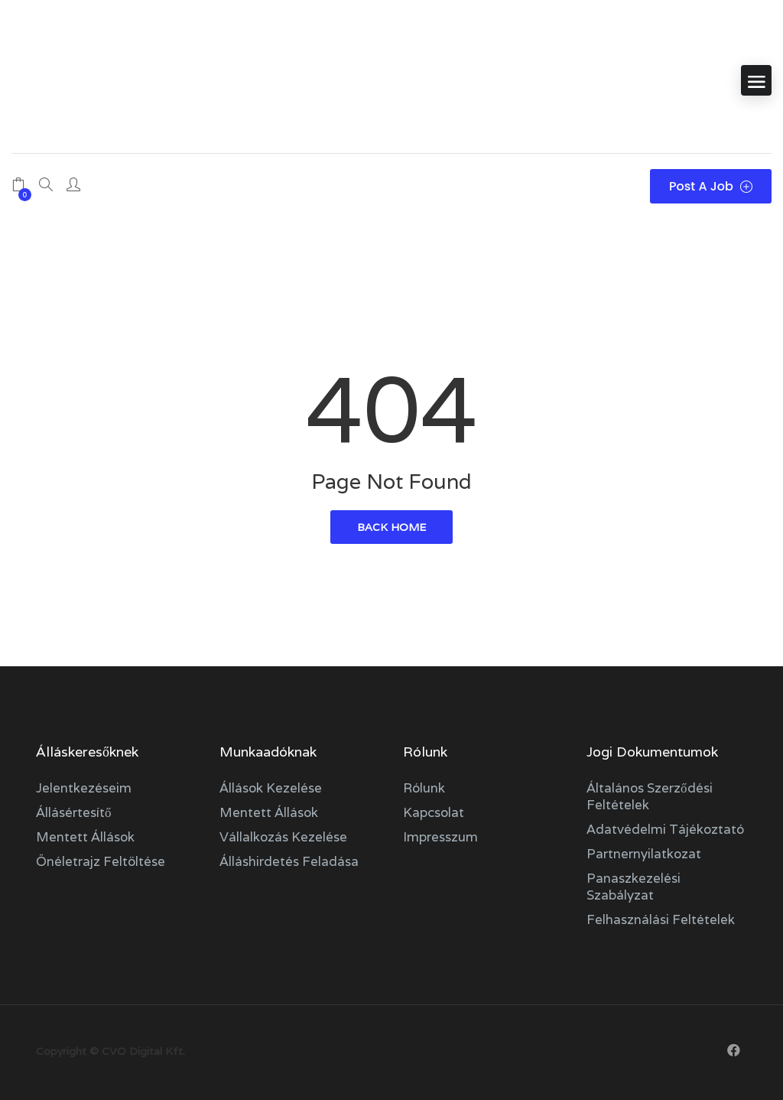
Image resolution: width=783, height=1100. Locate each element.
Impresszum (440, 836)
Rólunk (424, 787)
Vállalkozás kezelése (283, 836)
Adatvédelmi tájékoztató (665, 829)
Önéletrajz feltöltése (100, 861)
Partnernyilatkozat (643, 853)
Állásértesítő (74, 812)
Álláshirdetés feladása (289, 861)
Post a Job (710, 186)
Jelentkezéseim (84, 787)
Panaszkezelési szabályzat (633, 886)
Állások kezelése (270, 787)
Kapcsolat (433, 812)
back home (391, 527)
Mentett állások (85, 836)
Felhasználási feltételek (660, 919)
